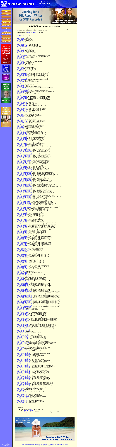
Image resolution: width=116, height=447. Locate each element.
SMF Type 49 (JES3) (22, 111)
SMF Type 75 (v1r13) (22, 210)
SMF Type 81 (20, 241)
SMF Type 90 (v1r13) (22, 270)
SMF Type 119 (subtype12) (23, 361)
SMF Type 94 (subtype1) (23, 274)
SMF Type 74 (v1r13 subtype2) (24, 189)
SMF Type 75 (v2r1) (22, 212)
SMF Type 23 (20, 66)
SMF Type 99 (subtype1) (23, 280)
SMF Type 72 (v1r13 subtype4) (24, 155)
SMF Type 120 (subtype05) (23, 379)
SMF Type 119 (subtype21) (23, 364)
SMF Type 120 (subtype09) (23, 384)
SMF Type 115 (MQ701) (23, 342)
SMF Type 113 (20, 340)
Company (52, 444)
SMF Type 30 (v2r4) (22, 79)
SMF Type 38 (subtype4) (23, 91)
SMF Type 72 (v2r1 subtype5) (24, 160)
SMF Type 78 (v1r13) (22, 225)
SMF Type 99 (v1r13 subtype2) (24, 297)
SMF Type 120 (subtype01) (23, 377)
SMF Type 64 (20, 128)
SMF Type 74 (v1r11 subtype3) (24, 180)
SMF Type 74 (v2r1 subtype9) (24, 207)
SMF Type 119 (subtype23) (23, 366)
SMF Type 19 (20, 62)
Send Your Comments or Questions (44, 445)
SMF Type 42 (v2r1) (22, 98)
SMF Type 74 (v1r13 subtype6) (24, 194)
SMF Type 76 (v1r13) (22, 215)
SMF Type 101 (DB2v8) (22, 315)
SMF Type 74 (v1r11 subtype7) (24, 185)
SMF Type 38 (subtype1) (23, 87)
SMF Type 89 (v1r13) (22, 266)
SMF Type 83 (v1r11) (22, 255)
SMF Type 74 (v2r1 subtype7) (24, 204)
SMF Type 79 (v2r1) (22, 233)
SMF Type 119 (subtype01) (23, 350)
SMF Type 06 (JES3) (22, 45)
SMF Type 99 (20, 279)
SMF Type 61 (20, 125)
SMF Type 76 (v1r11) (22, 214)
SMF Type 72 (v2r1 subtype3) (24, 157)
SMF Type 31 (20, 80)
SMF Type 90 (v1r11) (22, 268)
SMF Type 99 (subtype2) (23, 282)
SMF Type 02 (20, 37)
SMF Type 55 (20, 118)
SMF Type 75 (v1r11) (22, 209)
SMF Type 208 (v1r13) (22, 394)
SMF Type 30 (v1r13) (22, 74)
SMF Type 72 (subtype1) (23, 146)
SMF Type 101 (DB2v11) (23, 313)
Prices (29, 444)
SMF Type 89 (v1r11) (22, 265)
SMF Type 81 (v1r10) (22, 242)
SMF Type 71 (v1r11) (22, 142)
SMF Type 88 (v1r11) (22, 261)
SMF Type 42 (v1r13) (22, 95)
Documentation (34, 444)
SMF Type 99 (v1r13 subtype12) (24, 295)
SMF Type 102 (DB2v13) (23, 321)
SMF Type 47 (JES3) (22, 107)
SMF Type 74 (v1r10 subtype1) (24, 168)
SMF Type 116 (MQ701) (23, 346)
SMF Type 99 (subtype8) (23, 289)
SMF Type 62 (20, 126)
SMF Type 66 (20, 131)
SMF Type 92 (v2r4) (22, 273)
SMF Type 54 (20, 116)
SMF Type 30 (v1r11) (22, 73)
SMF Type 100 (20, 308)
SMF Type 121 (20, 388)
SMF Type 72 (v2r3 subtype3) (24, 161)
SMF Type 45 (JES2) (22, 103)
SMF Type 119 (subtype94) (23, 371)
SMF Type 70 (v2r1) (22, 136)
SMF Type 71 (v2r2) (22, 145)
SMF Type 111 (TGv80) (22, 337)
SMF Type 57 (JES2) (22, 120)
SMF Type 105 (20, 331)
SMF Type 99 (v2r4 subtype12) (24, 307)
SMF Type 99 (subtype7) (23, 288)
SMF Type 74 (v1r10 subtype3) (24, 171)
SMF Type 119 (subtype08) (23, 358)
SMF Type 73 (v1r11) (22, 163)
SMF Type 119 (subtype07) (23, 356)
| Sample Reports (59, 444)
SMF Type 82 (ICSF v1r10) (23, 245)
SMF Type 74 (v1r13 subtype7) (24, 195)
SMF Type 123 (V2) (21, 390)
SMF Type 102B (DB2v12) (23, 327)
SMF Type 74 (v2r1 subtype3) (24, 200)
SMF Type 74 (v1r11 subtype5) (24, 183)
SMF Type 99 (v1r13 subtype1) (24, 291)
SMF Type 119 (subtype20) (23, 362)
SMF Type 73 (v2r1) (22, 166)
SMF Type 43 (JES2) (22, 101)
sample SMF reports (31, 32)
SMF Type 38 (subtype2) (23, 89)
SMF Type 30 (20, 70)
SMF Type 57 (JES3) (22, 121)
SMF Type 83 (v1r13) (22, 256)
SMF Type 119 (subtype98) (23, 376)
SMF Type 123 (20, 389)
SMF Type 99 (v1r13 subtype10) (24, 292)
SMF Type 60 (20, 124)
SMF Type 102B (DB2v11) (23, 326)
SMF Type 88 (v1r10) (22, 260)
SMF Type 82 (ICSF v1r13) (23, 249)
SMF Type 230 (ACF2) (22, 397)
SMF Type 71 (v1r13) (22, 143)
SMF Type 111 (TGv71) (22, 336)
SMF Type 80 (20, 235)
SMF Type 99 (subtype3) (23, 283)
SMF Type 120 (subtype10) (23, 385)
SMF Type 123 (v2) (21, 391)
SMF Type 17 (20, 60)
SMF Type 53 (20, 115)
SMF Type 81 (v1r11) (22, 243)
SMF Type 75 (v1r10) (22, 208)
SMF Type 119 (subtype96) (23, 373)
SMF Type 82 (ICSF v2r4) (23, 251)
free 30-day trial (25, 411)
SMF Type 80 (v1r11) (22, 237)
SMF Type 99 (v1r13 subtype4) (24, 300)
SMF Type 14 (20, 54)
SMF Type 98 (20, 278)
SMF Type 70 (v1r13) (22, 134)
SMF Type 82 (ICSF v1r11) (23, 247)
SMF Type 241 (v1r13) (22, 401)
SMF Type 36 (20, 86)
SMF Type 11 (20, 52)
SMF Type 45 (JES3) (22, 104)
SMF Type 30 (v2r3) (22, 78)
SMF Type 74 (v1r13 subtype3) (24, 190)
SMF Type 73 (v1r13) (22, 165)
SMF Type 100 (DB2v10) (23, 309)
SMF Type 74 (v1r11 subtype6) (24, 184)
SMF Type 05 (20, 40)
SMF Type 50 (20, 113)
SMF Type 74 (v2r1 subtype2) (24, 198)
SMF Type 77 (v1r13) (22, 220)
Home (23, 444)
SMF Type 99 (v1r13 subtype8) (24, 305)
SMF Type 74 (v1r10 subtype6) (24, 174)
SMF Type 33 (20, 83)
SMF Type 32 (20, 81)
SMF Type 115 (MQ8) (22, 343)
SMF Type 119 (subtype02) (23, 352)
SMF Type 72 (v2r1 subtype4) (24, 159)
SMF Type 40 (20, 92)
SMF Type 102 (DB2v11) (23, 319)
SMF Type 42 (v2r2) (22, 99)
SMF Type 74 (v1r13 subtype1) (24, 188)
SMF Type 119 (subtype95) (23, 372)
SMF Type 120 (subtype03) (23, 378)
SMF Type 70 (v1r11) (22, 133)
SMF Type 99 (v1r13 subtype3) (24, 299)
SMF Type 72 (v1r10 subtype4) (24, 150)
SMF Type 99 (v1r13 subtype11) (24, 294)
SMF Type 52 (20, 114)
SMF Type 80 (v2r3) (22, 239)
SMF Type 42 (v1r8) (22, 96)
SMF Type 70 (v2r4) (22, 139)
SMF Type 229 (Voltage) (23, 396)
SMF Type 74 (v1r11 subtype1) (24, 178)
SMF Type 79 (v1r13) (22, 232)
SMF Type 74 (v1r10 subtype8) (24, 177)
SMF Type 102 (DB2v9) (22, 325)
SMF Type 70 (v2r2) (22, 137)
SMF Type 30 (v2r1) (22, 75)
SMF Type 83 (20, 253)
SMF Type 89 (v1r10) (22, 264)
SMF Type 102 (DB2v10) (23, 318)
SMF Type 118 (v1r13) (22, 349)
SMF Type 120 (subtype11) (23, 387)
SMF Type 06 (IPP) (21, 43)
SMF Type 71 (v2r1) (22, 144)
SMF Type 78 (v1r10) (22, 223)
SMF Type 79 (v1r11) (22, 231)
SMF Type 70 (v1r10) (22, 132)
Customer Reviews (46, 444)
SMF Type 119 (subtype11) (23, 360)
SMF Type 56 (20, 119)
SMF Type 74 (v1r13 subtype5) (24, 192)
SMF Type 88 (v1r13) (22, 262)
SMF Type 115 (20, 341)
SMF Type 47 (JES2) (22, 105)
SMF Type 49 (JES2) (22, 110)
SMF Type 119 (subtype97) (23, 375)
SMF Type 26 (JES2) (22, 69)
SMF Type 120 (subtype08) (23, 383)
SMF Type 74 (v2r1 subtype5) (24, 202)
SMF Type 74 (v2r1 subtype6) (24, 203)
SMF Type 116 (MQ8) (22, 347)
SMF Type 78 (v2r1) (22, 226)
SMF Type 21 (20, 64)
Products (26, 444)
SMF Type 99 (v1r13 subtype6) (24, 302)
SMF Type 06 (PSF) (22, 46)
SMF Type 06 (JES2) (22, 44)
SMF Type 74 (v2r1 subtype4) (24, 201)
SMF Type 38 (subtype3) (23, 90)
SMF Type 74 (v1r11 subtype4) (24, 181)
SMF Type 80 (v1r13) (22, 238)
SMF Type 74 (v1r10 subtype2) (24, 169)
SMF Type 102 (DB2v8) (22, 324)
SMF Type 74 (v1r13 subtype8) (24, 196)
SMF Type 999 (20, 402)
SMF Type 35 (20, 85)
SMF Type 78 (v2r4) (22, 229)
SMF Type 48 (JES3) (22, 109)
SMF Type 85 (20, 257)
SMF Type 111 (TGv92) (22, 338)
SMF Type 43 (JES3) (22, 102)
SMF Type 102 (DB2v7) (22, 323)
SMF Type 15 (20, 56)
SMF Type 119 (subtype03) (23, 353)
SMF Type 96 (20, 277)
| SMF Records (65, 444)
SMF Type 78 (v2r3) (22, 227)
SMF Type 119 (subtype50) (23, 367)
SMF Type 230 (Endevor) (23, 399)
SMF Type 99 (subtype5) (23, 285)
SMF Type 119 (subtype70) (23, 369)
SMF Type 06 (20, 41)
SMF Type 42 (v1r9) (22, 97)
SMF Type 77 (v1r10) (22, 218)
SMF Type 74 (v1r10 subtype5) (24, 173)
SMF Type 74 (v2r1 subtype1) (24, 197)
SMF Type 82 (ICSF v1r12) (23, 248)
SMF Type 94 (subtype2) (23, 276)
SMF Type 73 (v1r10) (22, 162)
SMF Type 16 (20, 57)
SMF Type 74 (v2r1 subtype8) (24, 206)
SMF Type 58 (20, 122)
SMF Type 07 (20, 48)
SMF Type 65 (20, 130)
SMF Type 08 (20, 49)
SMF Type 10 (20, 51)
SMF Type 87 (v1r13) (22, 259)
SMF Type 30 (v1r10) (22, 72)
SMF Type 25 (20, 68)
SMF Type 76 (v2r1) (22, 216)
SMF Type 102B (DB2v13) (23, 329)
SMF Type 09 (20, 50)
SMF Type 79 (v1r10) (22, 230)
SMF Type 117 (20, 348)
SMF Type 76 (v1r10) (22, 213)
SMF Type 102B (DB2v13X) (23, 330)
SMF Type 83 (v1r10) (22, 254)
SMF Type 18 (20, 61)
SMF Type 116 (20, 344)
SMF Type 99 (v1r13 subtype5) (24, 301)
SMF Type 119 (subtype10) (23, 359)
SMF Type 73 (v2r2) (22, 167)
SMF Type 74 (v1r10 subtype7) (24, 175)
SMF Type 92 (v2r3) (22, 272)
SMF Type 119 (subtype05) (23, 354)
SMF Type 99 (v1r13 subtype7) (24, 303)
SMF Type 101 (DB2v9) (22, 317)
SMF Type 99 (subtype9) (23, 290)
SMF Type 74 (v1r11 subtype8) (24, 186)
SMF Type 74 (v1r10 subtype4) (24, 172)
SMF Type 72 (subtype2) (23, 148)
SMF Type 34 (20, 84)
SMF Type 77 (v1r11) (22, 219)
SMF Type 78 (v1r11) (22, 224)
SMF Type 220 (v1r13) (22, 395)
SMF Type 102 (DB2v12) (23, 320)
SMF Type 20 (20, 63)
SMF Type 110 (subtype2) (23, 335)
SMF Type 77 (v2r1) (22, 221)
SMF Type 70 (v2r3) (22, 138)
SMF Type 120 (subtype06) (23, 381)
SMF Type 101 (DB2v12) (23, 314)
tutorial (30, 409)
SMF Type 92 (20, 271)
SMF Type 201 (20, 393)
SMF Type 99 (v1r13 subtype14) (24, 296)
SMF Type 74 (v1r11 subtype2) (24, 179)
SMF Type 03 (20, 38)
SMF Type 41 (20, 93)
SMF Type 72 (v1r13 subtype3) (24, 154)
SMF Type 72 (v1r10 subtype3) (24, 149)
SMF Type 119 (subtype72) (23, 370)
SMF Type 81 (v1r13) (22, 244)
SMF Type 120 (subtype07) (23, 382)
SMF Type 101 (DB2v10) (23, 312)
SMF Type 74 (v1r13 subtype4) (24, 191)
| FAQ (55, 444)
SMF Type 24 (20, 67)
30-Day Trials (39, 444)
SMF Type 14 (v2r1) (22, 55)
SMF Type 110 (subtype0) (23, 332)
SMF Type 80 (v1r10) (22, 236)
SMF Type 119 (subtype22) (23, 365)
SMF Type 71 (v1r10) (22, 140)
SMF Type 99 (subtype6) (23, 286)
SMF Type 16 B (21, 58)
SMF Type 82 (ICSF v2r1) (23, 250)
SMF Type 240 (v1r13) (22, 400)
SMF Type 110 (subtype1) (23, 334)
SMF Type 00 (20, 35)
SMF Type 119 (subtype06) (23, 355)
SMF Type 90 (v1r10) (22, 267)
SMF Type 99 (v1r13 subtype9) (24, 306)
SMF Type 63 (20, 127)
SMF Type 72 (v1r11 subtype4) (24, 153)
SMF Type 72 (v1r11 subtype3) (24, 151)
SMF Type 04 (20, 39)
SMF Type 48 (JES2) (22, 108)
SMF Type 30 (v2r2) (22, 76)
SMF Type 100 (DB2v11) (23, 311)
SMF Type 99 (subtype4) (23, 284)
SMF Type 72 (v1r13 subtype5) (24, 156)
